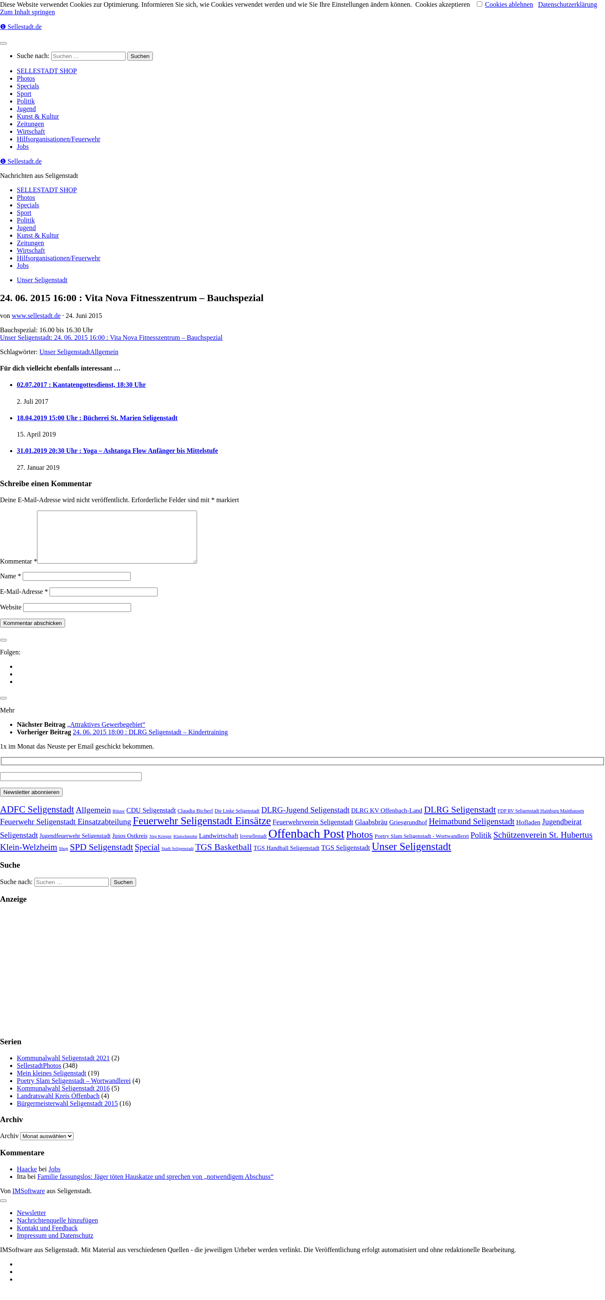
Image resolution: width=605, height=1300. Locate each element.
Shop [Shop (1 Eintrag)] (63, 858)
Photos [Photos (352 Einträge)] (359, 844)
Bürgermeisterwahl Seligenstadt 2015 (67, 1113)
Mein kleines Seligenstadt (51, 1083)
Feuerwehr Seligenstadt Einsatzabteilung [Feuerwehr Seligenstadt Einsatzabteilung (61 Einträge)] (65, 831)
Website (10, 617)
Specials (28, 86)
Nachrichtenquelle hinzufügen (57, 1230)
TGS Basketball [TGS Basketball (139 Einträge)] (223, 857)
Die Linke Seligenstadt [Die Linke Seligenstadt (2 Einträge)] (237, 821)
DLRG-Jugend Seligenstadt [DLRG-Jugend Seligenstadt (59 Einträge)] (305, 819)
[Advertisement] (252, 980)
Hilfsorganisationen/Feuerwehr (58, 139)
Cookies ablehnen (509, 4)
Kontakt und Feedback (47, 1238)
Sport (24, 93)
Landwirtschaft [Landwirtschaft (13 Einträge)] (218, 845)
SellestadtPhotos (39, 1075)
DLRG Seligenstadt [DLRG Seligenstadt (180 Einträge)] (460, 820)
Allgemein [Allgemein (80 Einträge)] (93, 819)
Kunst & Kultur (38, 116)
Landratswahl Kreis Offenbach (58, 1105)
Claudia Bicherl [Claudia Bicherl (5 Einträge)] (195, 821)
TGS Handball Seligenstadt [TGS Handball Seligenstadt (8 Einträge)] (286, 858)
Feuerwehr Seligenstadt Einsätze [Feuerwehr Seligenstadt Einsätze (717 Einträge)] (202, 831)
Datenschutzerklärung (567, 4)
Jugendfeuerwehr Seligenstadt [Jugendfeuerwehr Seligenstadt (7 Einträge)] (74, 845)
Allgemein (104, 351)
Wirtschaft (31, 131)
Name (10, 586)
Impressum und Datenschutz (55, 1245)
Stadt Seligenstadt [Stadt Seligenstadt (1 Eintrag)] (177, 858)
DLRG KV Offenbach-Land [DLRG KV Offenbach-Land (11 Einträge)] (386, 820)
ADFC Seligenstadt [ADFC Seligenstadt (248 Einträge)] (37, 819)
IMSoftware (29, 1201)
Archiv (9, 1145)
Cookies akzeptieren (442, 4)
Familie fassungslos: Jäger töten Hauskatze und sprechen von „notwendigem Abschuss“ (155, 1186)
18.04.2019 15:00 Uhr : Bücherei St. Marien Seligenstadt (97, 417)
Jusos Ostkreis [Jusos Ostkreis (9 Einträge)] (129, 845)
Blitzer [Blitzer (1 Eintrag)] (119, 821)
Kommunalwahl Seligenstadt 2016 (63, 1098)
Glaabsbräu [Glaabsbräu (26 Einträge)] (371, 832)
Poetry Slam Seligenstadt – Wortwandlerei (74, 1090)
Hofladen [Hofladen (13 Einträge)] (528, 832)
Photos (26, 78)
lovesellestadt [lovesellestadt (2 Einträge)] (253, 846)
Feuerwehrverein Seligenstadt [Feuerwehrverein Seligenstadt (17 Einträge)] (313, 832)
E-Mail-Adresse (24, 601)
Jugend (26, 108)
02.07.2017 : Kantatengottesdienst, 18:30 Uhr (81, 384)
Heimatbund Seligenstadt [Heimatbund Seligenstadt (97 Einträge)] (472, 831)
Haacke (27, 1179)
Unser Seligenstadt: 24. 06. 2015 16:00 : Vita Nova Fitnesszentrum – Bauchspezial (111, 337)
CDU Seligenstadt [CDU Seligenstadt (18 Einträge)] (151, 820)
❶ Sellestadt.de (21, 26)
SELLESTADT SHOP (47, 70)
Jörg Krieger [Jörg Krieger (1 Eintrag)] (160, 846)
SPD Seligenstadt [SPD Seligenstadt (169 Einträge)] (101, 857)
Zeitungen (30, 123)
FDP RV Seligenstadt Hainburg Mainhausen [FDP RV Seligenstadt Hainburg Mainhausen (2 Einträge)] (540, 821)
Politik (26, 101)
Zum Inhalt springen (27, 12)
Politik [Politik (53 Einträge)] (481, 845)
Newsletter (31, 1222)
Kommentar (18, 571)
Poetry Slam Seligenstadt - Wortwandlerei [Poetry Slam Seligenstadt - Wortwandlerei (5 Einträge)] (422, 846)
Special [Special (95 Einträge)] (147, 857)
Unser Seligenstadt (42, 279)
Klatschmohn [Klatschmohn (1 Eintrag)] (185, 846)
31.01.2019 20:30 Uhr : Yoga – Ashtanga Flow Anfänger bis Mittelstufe (117, 450)
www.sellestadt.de (36, 315)
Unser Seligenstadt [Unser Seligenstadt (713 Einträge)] (411, 856)
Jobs (23, 146)
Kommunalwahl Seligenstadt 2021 (63, 1068)
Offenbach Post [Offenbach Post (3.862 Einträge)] (306, 843)
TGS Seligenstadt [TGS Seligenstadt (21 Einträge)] (345, 858)
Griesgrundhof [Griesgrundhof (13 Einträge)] (408, 832)
